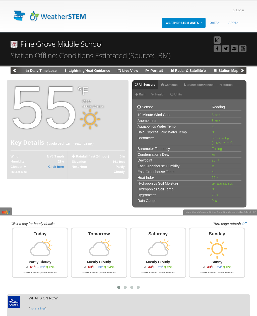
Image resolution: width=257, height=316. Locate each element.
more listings (37, 308)
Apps (233, 23)
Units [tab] (176, 94)
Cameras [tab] (169, 85)
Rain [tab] (140, 94)
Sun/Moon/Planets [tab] (198, 85)
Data (215, 23)
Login (238, 10)
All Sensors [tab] (145, 84)
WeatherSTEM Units (184, 23)
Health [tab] (157, 94)
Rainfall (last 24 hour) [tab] (92, 156)
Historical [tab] (226, 85)
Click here (56, 167)
